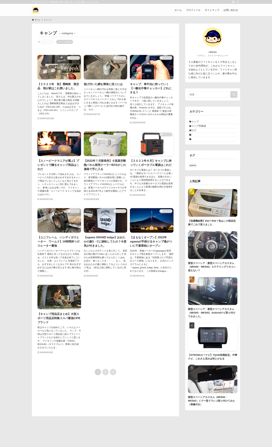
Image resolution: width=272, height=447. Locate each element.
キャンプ (197, 122)
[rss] (233, 2)
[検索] (238, 2)
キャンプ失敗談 (64, 42)
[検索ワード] (212, 94)
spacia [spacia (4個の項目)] (192, 179)
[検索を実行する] (233, 94)
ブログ (196, 137)
